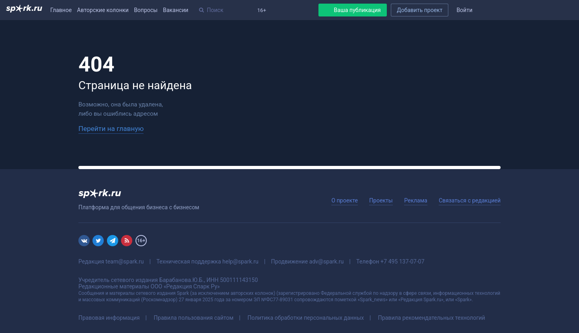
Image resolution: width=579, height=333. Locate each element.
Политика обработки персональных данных (306, 318)
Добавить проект (419, 10)
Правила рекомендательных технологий (431, 318)
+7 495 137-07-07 (402, 261)
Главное (61, 10)
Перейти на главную (111, 129)
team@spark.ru (124, 261)
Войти (464, 10)
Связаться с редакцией (470, 200)
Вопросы (146, 10)
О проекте (344, 200)
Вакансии (175, 10)
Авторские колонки (103, 10)
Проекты (380, 200)
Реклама (415, 200)
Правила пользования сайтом (193, 318)
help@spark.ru (240, 261)
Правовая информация (109, 318)
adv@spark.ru (326, 261)
